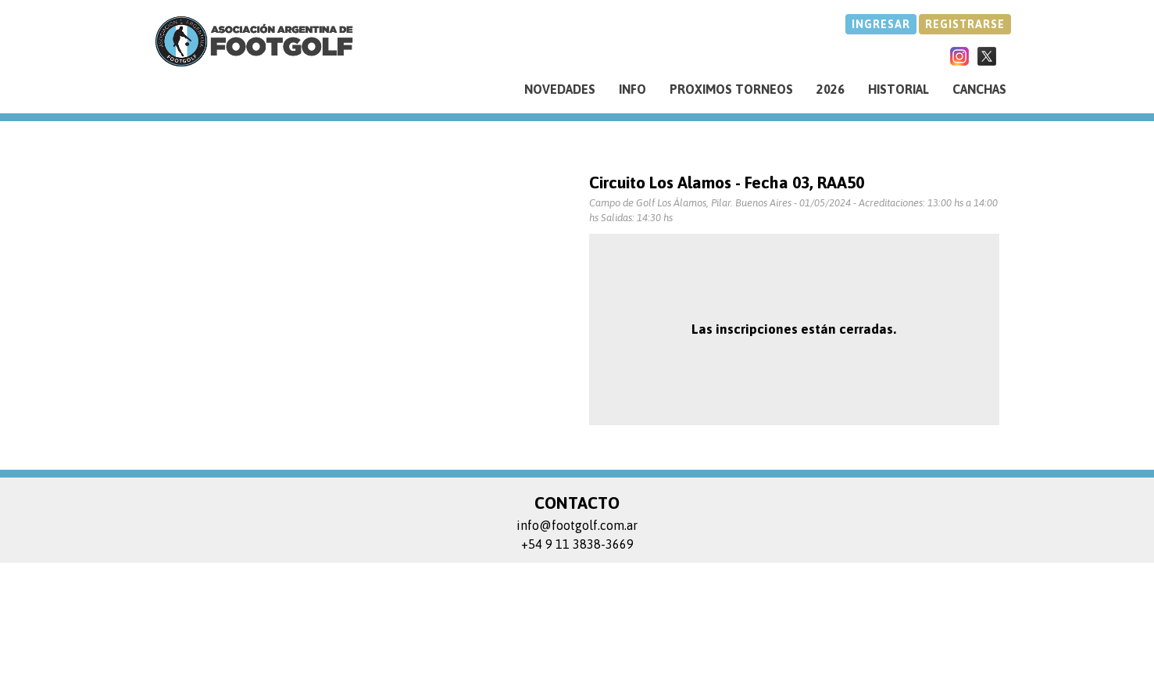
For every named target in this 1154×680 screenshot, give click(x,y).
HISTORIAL (898, 89)
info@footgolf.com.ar (577, 525)
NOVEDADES (559, 89)
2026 (830, 89)
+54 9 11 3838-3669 (577, 544)
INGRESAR (881, 24)
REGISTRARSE (965, 24)
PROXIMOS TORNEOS (731, 89)
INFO (632, 89)
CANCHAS (979, 89)
